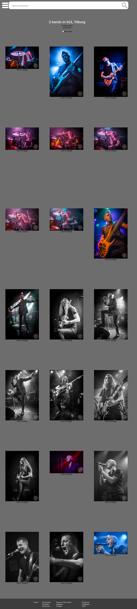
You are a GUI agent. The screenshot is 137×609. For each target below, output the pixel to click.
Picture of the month (63, 602)
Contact (59, 606)
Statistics (59, 604)
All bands (45, 604)
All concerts (46, 602)
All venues (46, 606)
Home (36, 602)
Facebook (85, 602)
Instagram (85, 604)
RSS (83, 606)
